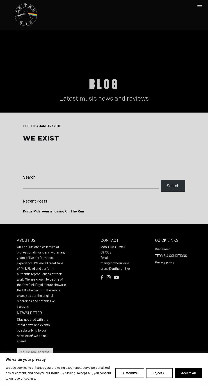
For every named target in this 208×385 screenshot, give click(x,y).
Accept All (188, 373)
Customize (130, 373)
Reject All (159, 373)
